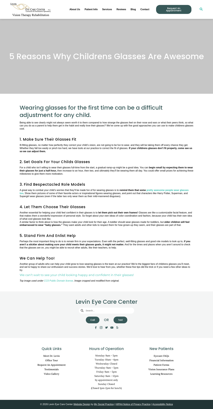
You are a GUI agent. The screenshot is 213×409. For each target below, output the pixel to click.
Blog (133, 9)
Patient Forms (161, 364)
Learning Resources (161, 373)
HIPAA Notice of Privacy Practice (133, 404)
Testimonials (51, 369)
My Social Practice (104, 404)
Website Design (81, 404)
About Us (75, 9)
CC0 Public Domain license (58, 280)
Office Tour (51, 360)
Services (107, 9)
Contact (144, 9)
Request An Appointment (51, 364)
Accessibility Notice (162, 404)
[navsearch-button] (200, 9)
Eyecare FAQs (161, 355)
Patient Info (91, 9)
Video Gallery (51, 373)
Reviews (121, 9)
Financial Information (161, 360)
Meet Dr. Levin (51, 355)
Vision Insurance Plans (161, 369)
